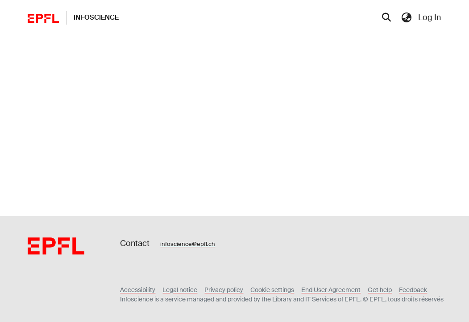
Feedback (413, 290)
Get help (380, 290)
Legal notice (179, 290)
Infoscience (96, 17)
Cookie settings (272, 290)
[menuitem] (406, 17)
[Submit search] (386, 18)
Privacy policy (223, 290)
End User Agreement (331, 290)
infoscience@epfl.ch (187, 244)
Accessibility (137, 290)
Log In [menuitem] (429, 17)
